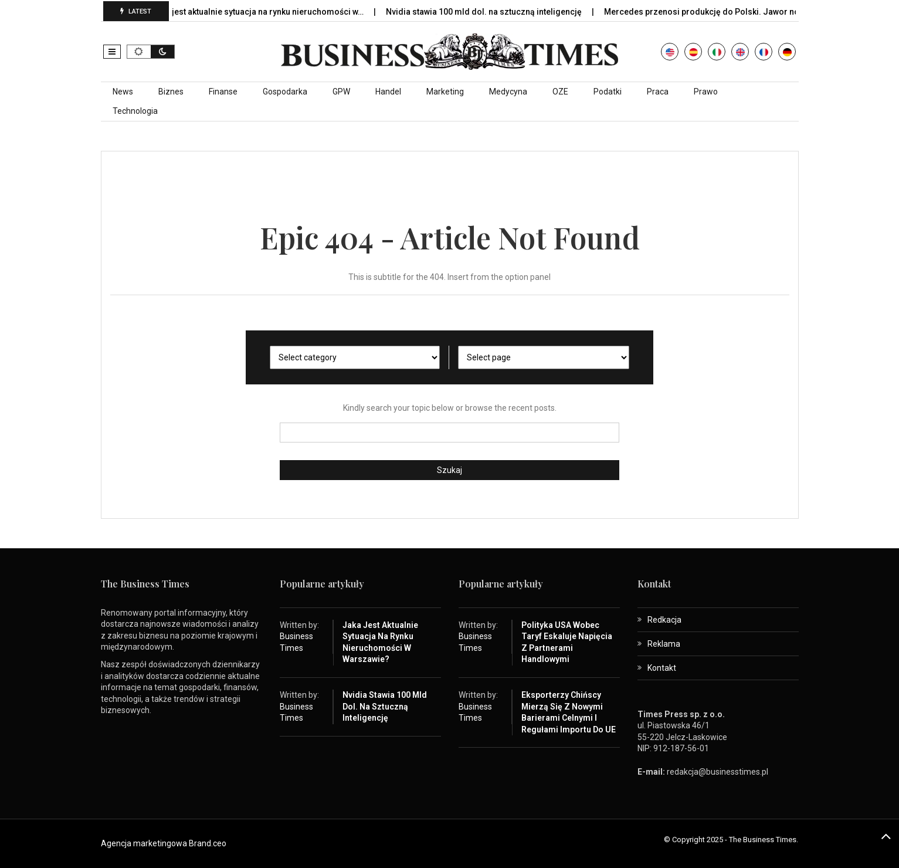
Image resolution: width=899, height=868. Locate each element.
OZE (560, 91)
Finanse (223, 91)
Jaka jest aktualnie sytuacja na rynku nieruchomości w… (269, 11)
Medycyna (508, 91)
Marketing (445, 91)
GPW (341, 91)
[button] (112, 52)
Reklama (663, 644)
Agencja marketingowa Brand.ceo (163, 843)
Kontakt (661, 668)
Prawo (706, 91)
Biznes (171, 91)
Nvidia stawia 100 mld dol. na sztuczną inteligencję (496, 11)
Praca (658, 91)
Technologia (135, 111)
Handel (388, 91)
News (123, 91)
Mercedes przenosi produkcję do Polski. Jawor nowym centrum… (742, 11)
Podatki (607, 91)
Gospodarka (285, 91)
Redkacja (664, 619)
